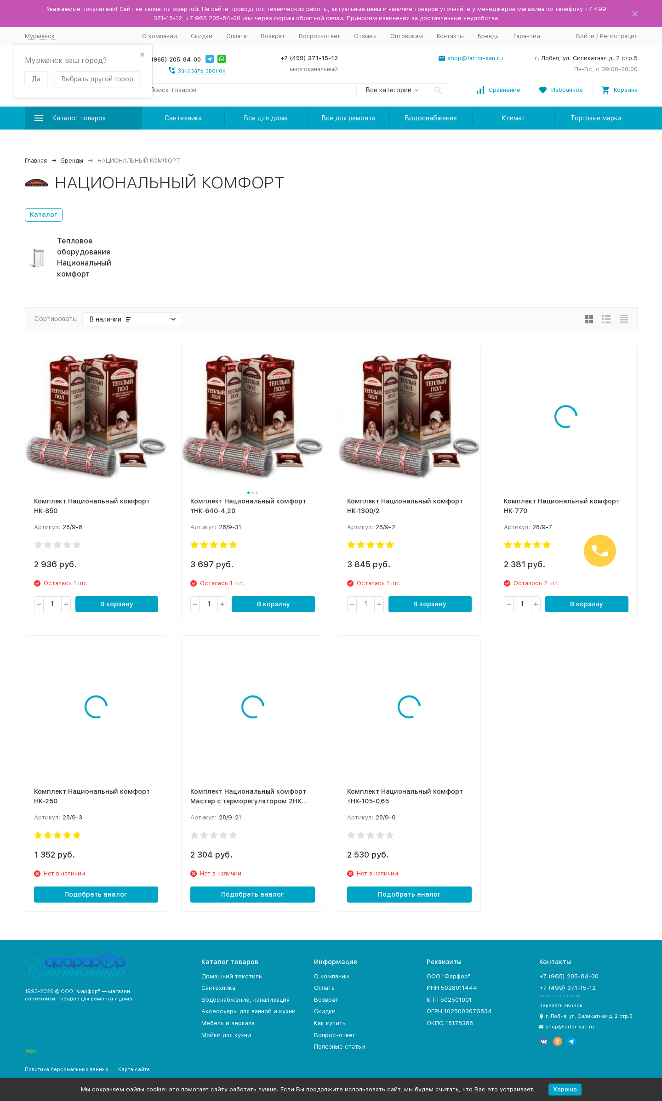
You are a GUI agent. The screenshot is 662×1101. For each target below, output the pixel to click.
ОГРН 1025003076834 (459, 1011)
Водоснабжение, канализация (245, 999)
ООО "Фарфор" (448, 976)
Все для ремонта (348, 118)
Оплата (236, 36)
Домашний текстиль (231, 976)
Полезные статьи (339, 1046)
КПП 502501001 (449, 999)
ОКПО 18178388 (450, 1023)
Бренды (489, 36)
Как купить (330, 1023)
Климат (513, 118)
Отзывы (365, 36)
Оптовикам (406, 36)
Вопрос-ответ (319, 36)
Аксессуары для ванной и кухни (248, 1011)
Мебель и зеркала (228, 1023)
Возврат (273, 36)
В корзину (116, 604)
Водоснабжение (431, 118)
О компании (159, 36)
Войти (585, 36)
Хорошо (565, 1089)
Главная (36, 160)
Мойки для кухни (226, 1035)
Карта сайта (134, 1070)
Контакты (450, 36)
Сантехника (183, 118)
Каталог (43, 214)
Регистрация (619, 36)
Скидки (201, 36)
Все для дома (266, 118)
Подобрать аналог (95, 894)
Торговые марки (596, 118)
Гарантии (527, 36)
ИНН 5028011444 (452, 987)
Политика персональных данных (66, 1070)
